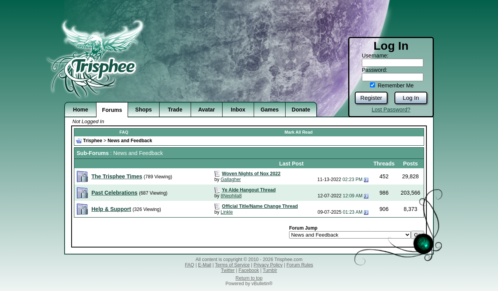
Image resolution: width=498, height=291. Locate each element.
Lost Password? (391, 109)
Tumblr (270, 270)
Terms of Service (232, 265)
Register (371, 97)
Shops (143, 109)
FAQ (123, 132)
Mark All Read (298, 132)
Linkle (227, 212)
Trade (175, 109)
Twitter (228, 270)
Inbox (238, 109)
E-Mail (204, 265)
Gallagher (231, 179)
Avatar (206, 109)
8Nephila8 (231, 196)
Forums (112, 110)
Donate (301, 109)
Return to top (248, 278)
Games (270, 109)
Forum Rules (299, 265)
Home (80, 109)
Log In (411, 97)
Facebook (248, 270)
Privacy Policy (268, 265)
